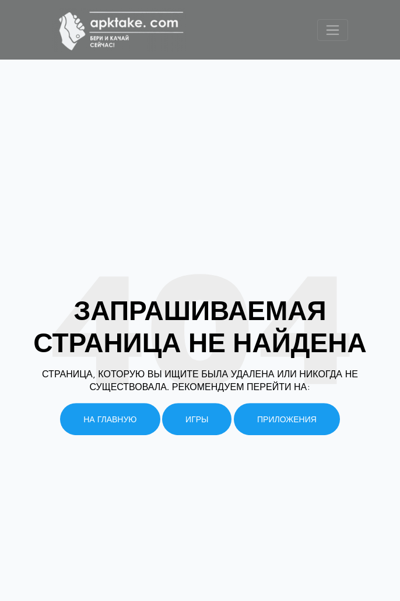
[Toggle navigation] (332, 30)
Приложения (287, 419)
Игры (196, 419)
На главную (109, 419)
